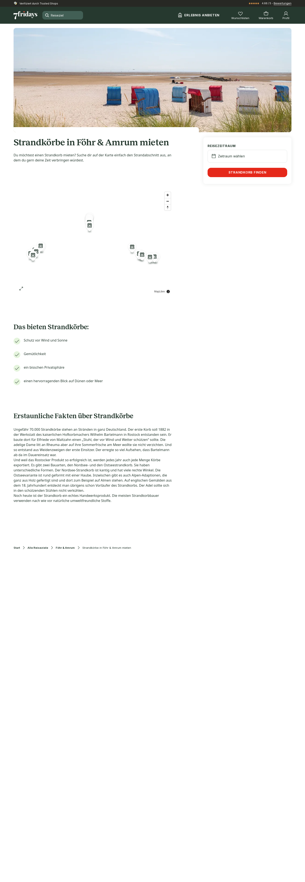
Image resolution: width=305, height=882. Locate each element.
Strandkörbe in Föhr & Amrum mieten (106, 547)
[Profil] (285, 15)
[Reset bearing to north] (168, 207)
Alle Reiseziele (38, 547)
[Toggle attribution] (168, 291)
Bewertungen (282, 3)
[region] (93, 243)
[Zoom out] (168, 201)
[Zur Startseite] (25, 15)
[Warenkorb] (265, 15)
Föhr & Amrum (65, 547)
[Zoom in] (168, 195)
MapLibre (159, 291)
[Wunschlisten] (240, 15)
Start (17, 547)
